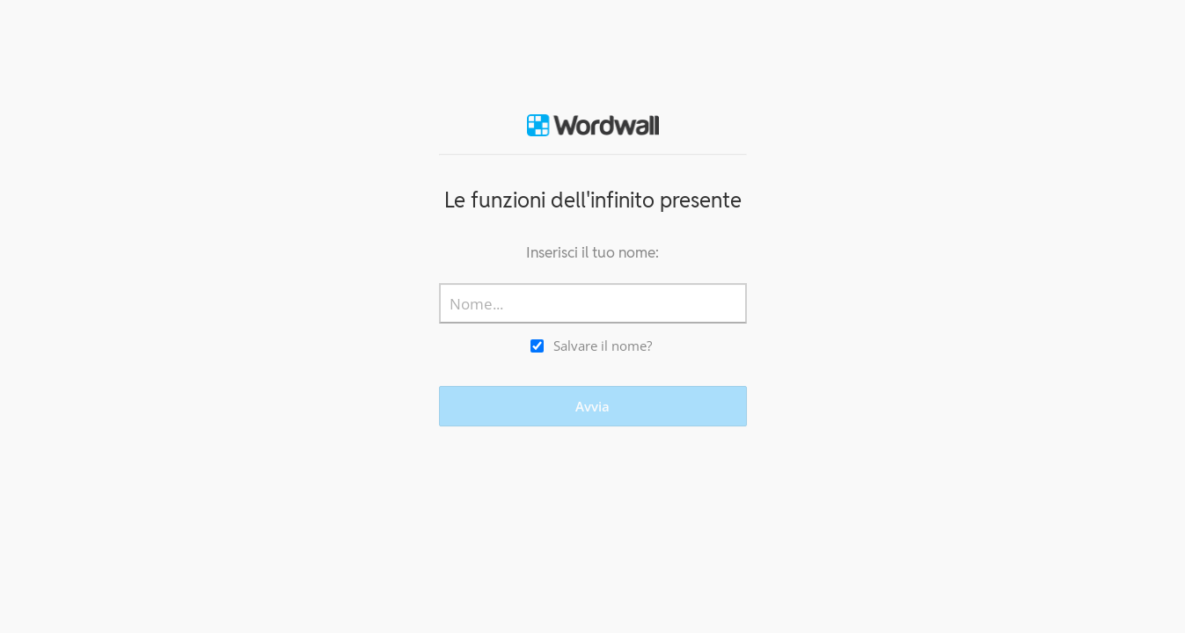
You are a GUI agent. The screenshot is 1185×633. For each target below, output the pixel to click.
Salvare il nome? (602, 345)
